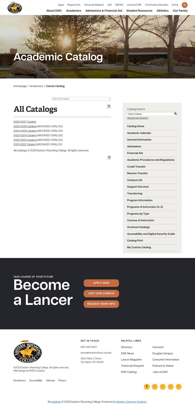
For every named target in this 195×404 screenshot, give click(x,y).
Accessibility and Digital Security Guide (151, 234)
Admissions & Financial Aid (103, 10)
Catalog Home (135, 126)
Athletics (163, 10)
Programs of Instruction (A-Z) (145, 207)
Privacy (62, 381)
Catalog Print (135, 240)
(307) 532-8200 (89, 347)
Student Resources (139, 10)
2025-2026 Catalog (25, 126)
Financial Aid (135, 153)
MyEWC (119, 5)
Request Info (73, 5)
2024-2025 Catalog (25, 131)
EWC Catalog (129, 372)
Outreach (158, 347)
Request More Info (101, 304)
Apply (61, 5)
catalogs (56, 402)
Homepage (20, 86)
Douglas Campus (163, 353)
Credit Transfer (136, 166)
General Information (139, 140)
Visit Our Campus (101, 293)
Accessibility (35, 381)
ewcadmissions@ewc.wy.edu (96, 353)
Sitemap (50, 381)
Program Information (140, 200)
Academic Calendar (139, 133)
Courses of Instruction (140, 220)
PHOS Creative (37, 371)
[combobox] (81, 99)
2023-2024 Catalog (25, 135)
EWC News (127, 353)
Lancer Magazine (131, 359)
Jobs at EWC (160, 372)
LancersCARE (134, 5)
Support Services (138, 187)
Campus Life (134, 180)
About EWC (54, 10)
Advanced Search (137, 118)
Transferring (134, 193)
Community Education (156, 5)
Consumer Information (166, 359)
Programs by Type (138, 214)
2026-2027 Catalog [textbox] (61, 99)
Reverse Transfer (137, 173)
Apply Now (101, 283)
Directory (126, 347)
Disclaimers (19, 381)
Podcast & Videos (163, 366)
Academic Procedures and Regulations (150, 160)
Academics (73, 10)
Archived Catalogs (138, 227)
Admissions (134, 146)
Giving (175, 5)
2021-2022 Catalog (25, 144)
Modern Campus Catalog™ (131, 402)
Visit (109, 5)
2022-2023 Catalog (25, 140)
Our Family (180, 10)
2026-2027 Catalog (25, 122)
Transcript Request (94, 5)
